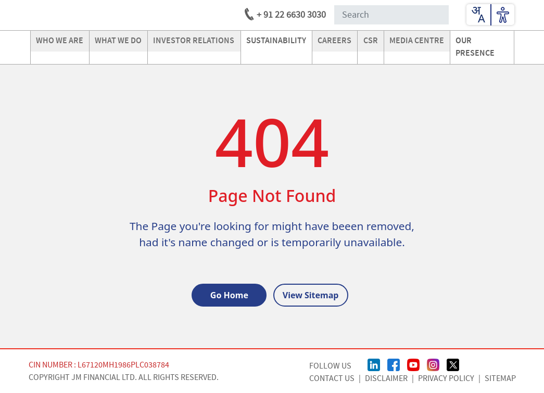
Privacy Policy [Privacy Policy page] (446, 378)
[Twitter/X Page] (453, 364)
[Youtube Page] (413, 364)
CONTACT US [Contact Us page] (332, 378)
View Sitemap (311, 295)
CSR (370, 40)
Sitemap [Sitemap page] (500, 378)
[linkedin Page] (374, 364)
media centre (416, 40)
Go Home (229, 295)
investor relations (193, 40)
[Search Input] (391, 14)
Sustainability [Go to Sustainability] (276, 40)
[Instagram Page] (433, 364)
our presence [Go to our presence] (475, 47)
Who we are (59, 40)
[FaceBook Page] (393, 364)
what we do (118, 40)
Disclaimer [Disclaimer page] (386, 378)
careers (334, 40)
